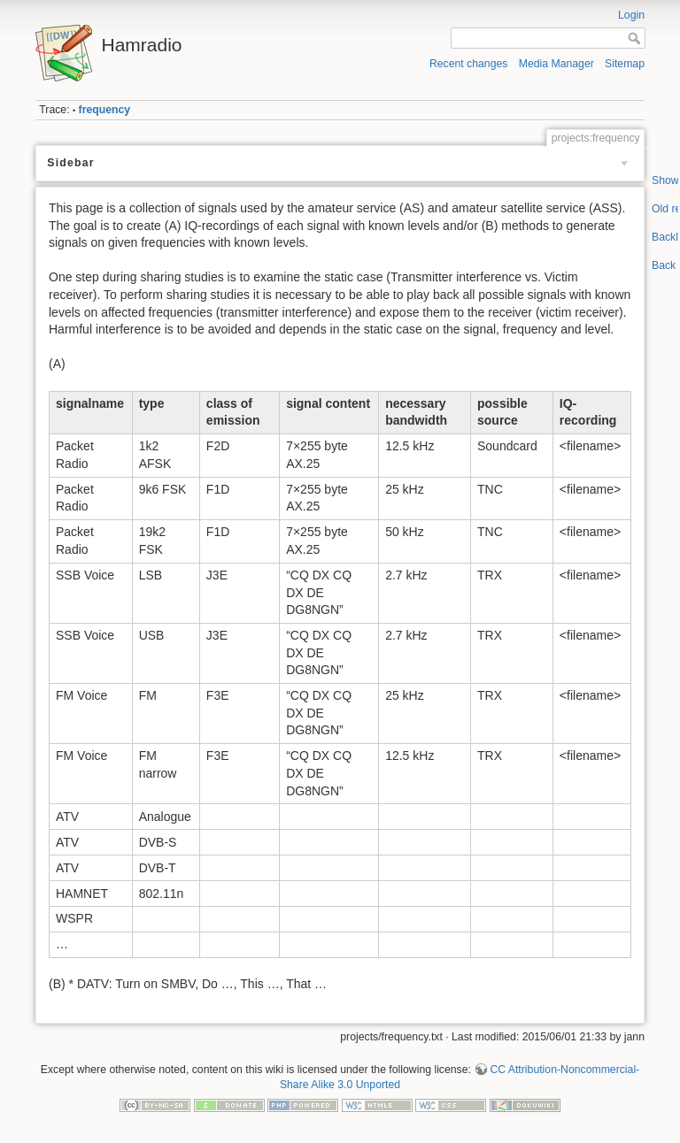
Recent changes (468, 64)
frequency (105, 110)
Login (631, 15)
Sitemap (625, 64)
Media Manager (556, 64)
